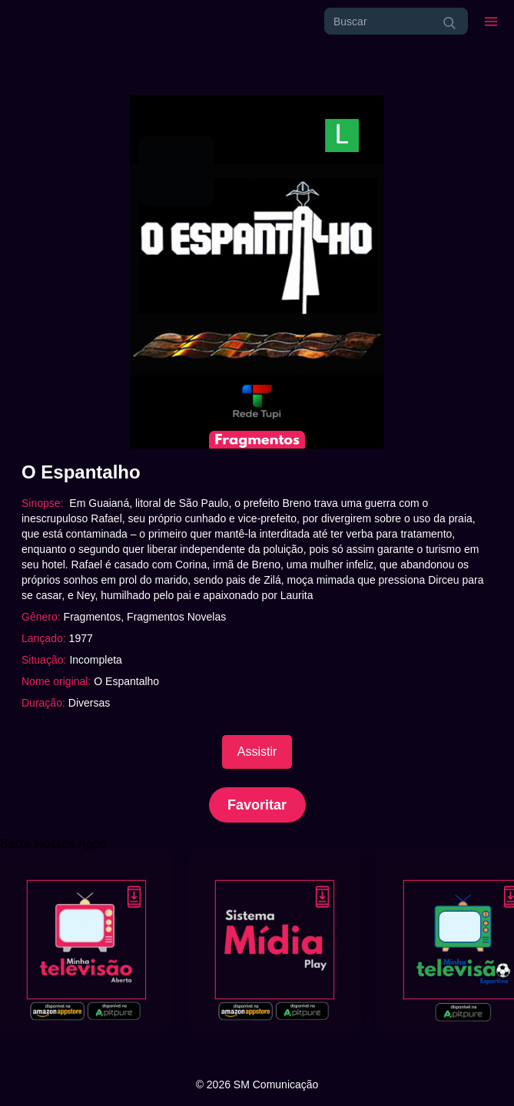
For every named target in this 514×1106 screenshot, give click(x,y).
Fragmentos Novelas (176, 617)
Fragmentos (92, 617)
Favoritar (257, 805)
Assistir (257, 751)
